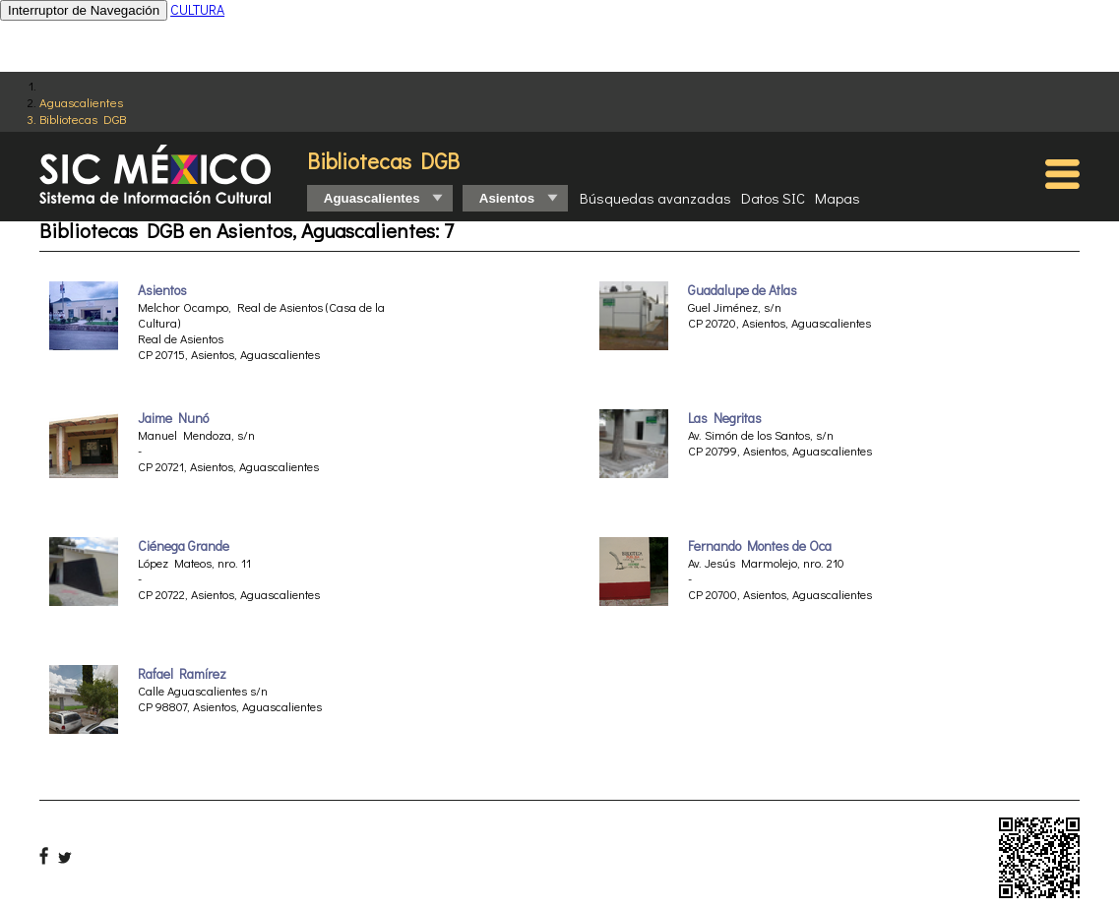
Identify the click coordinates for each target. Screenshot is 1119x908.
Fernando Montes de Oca (760, 546)
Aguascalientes (81, 101)
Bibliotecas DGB (82, 118)
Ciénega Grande (183, 546)
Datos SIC (773, 198)
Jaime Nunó (173, 418)
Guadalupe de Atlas (742, 290)
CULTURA (197, 9)
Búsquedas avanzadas (655, 198)
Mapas (837, 198)
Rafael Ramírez (182, 674)
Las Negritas (725, 418)
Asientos (162, 290)
